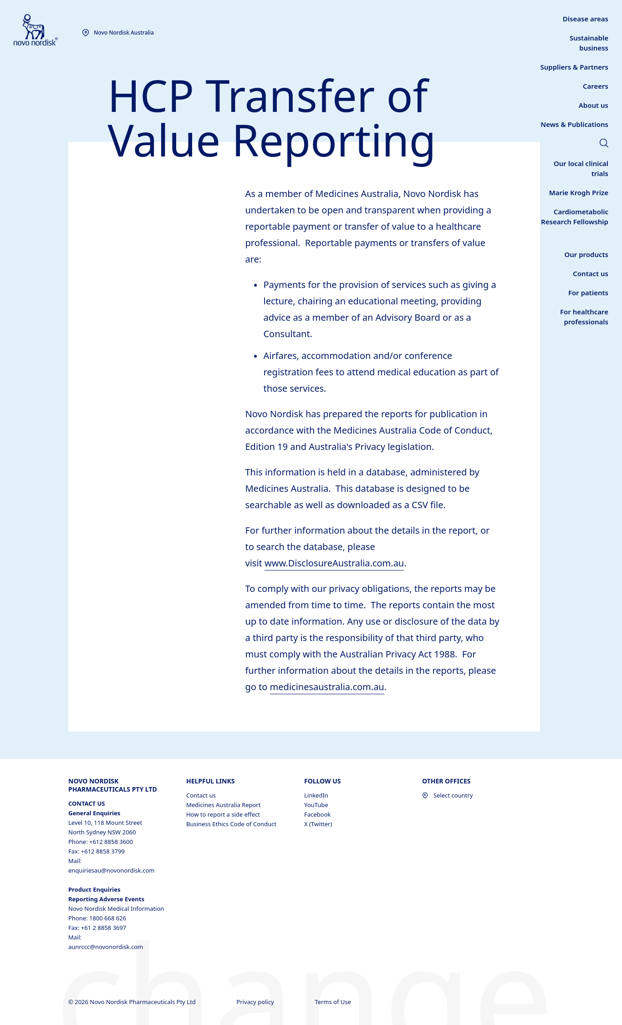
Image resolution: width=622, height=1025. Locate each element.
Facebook (317, 814)
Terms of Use (333, 1002)
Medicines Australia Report (223, 805)
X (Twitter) (318, 824)
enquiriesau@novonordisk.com (111, 870)
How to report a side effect (223, 814)
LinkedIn (316, 795)
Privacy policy (255, 1002)
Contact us (201, 795)
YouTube (316, 805)
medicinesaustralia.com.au (327, 687)
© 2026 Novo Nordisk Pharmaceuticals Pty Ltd (132, 1002)
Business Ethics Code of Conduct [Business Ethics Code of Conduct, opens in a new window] (231, 824)
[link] (574, 124)
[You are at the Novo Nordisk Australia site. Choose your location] (118, 33)
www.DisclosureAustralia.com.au (334, 563)
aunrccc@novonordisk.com (105, 947)
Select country (447, 795)
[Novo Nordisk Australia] (48, 30)
